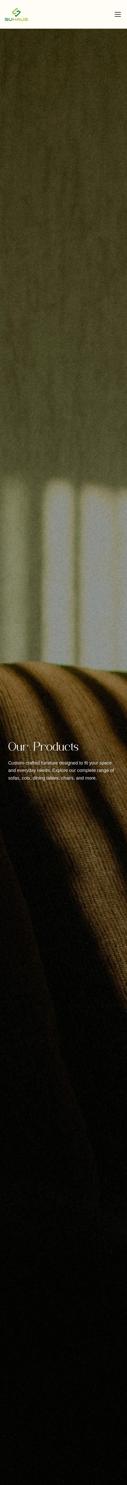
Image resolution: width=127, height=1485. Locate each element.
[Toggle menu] (118, 14)
